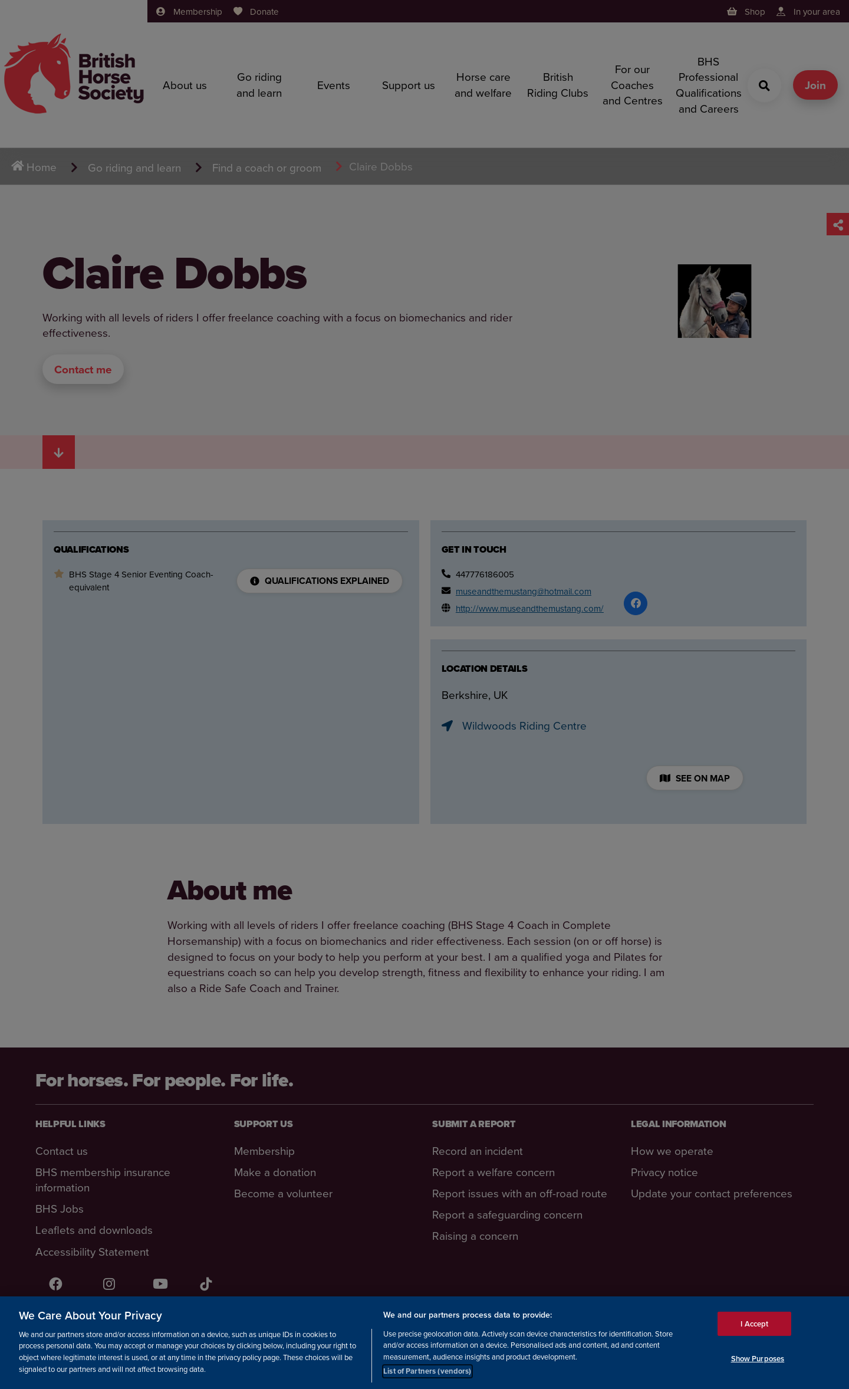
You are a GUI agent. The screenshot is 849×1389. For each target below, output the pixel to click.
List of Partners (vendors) (427, 1371)
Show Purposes (758, 1358)
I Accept (754, 1323)
